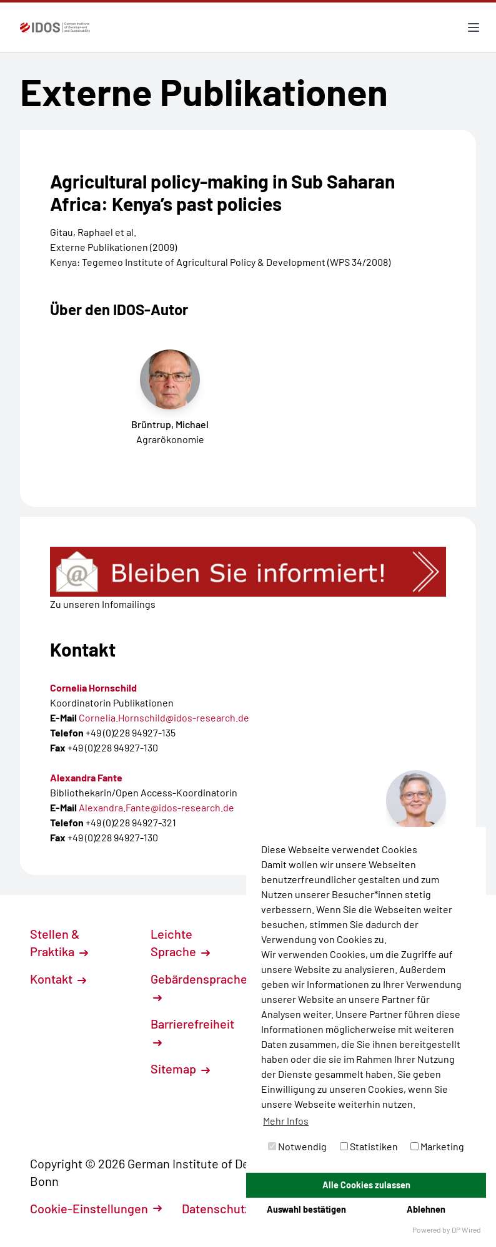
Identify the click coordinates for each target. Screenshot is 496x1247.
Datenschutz (223, 1208)
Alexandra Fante (86, 777)
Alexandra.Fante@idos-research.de (156, 807)
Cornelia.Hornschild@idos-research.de (164, 717)
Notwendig (297, 1146)
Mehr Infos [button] (286, 1121)
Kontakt (58, 978)
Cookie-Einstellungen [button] (96, 1208)
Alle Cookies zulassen (366, 1185)
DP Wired (466, 1229)
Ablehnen (426, 1209)
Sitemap (180, 1068)
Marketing (437, 1146)
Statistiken (369, 1146)
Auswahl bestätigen (306, 1209)
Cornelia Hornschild (93, 687)
